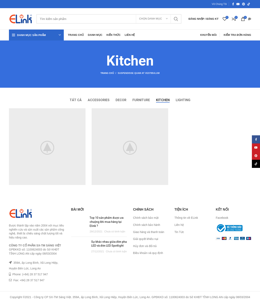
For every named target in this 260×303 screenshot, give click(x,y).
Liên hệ (179, 224)
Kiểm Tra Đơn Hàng (237, 34)
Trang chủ (107, 73)
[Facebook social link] (233, 4)
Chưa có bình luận (114, 231)
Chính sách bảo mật (146, 217)
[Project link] (47, 146)
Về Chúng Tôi (219, 4)
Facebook (222, 217)
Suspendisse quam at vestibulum (139, 73)
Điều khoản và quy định (148, 253)
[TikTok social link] (248, 4)
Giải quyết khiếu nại (145, 239)
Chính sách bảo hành (146, 224)
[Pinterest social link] (243, 4)
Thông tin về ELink (186, 217)
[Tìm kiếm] (108, 19)
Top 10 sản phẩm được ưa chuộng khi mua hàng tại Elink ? (107, 221)
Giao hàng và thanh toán (148, 232)
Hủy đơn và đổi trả (145, 246)
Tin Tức (179, 232)
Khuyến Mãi (208, 34)
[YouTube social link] (238, 4)
